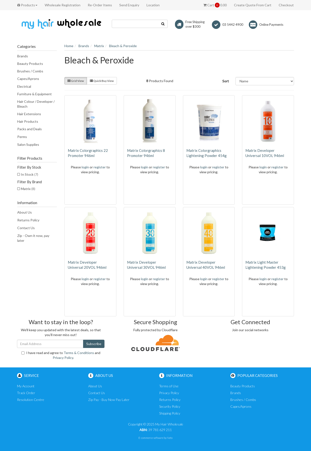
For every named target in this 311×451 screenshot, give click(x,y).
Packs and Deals (29, 129)
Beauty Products (30, 63)
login (85, 167)
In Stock (29, 174)
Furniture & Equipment (34, 94)
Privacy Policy (63, 358)
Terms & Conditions (79, 353)
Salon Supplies (28, 144)
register (100, 167)
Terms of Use (169, 386)
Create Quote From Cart (252, 5)
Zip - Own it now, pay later (33, 238)
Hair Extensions (29, 114)
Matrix (28, 189)
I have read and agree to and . (60, 355)
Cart (215, 5)
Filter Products (29, 158)
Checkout (286, 5)
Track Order (26, 393)
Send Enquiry (129, 5)
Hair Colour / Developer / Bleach (36, 103)
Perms (22, 137)
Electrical (24, 86)
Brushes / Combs (30, 71)
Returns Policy (28, 220)
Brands (22, 56)
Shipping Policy (169, 413)
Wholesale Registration (62, 5)
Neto (170, 437)
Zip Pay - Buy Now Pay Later (109, 400)
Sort (225, 81)
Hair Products (27, 121)
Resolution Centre (30, 400)
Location (153, 5)
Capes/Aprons (28, 79)
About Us (24, 212)
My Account (26, 386)
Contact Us (26, 228)
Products (27, 5)
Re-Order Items (100, 5)
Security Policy (169, 406)
